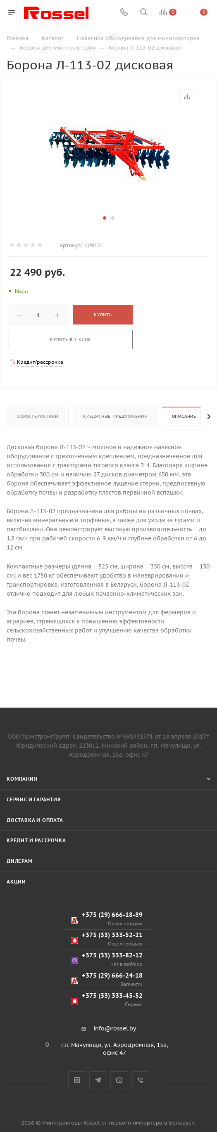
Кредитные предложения (115, 416)
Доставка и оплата (35, 820)
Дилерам (20, 861)
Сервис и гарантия (34, 799)
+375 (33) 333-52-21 (107, 939)
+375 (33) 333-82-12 (107, 959)
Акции (16, 882)
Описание (184, 416)
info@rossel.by (114, 1028)
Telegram (98, 1080)
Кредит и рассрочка (36, 840)
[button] (104, 218)
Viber (140, 1080)
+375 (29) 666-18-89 (107, 919)
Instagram (77, 1080)
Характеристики (37, 416)
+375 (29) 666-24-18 (107, 979)
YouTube (119, 1080)
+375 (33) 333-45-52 (107, 1000)
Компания (22, 779)
